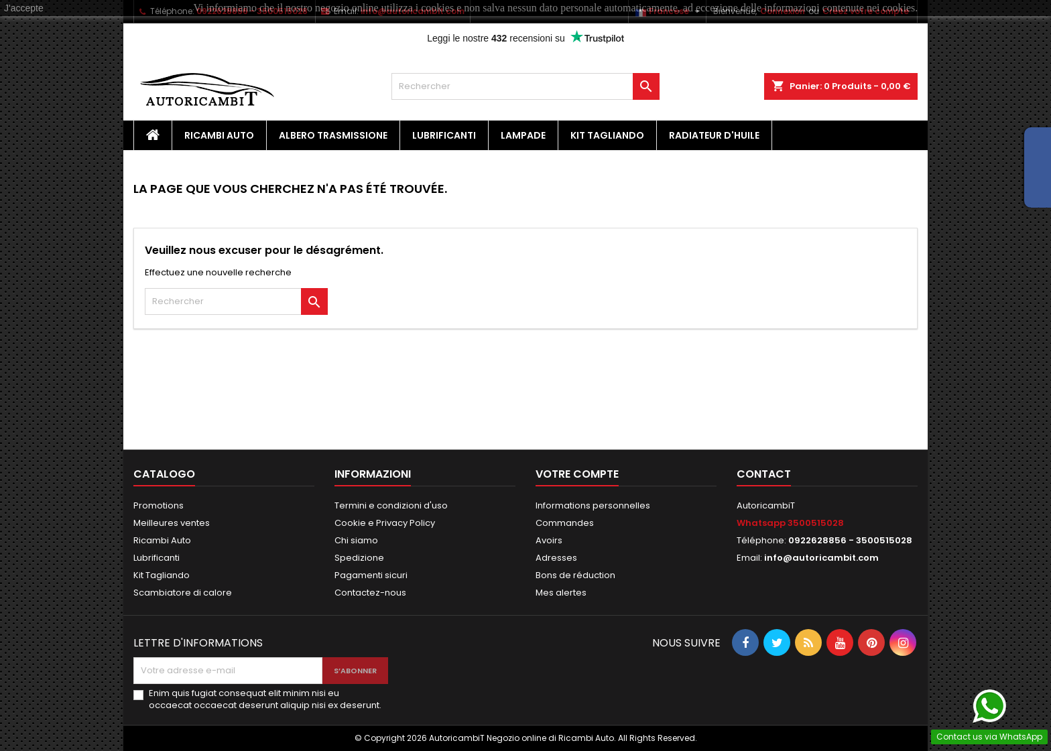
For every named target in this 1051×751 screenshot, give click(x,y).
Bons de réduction (575, 575)
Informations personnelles (593, 505)
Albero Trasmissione (333, 135)
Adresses (556, 557)
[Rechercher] (525, 86)
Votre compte (577, 474)
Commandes (565, 523)
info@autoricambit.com (821, 557)
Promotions (158, 505)
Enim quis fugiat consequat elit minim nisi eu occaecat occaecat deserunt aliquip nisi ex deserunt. (265, 699)
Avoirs (549, 540)
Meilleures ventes (171, 523)
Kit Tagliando (607, 135)
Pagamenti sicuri (371, 575)
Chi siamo (356, 540)
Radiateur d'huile (714, 135)
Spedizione (359, 557)
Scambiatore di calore (182, 592)
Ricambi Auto (219, 135)
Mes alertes (561, 592)
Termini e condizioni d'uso (391, 505)
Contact (764, 474)
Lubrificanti (444, 135)
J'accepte (24, 8)
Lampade (523, 135)
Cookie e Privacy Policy (384, 523)
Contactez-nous (370, 592)
